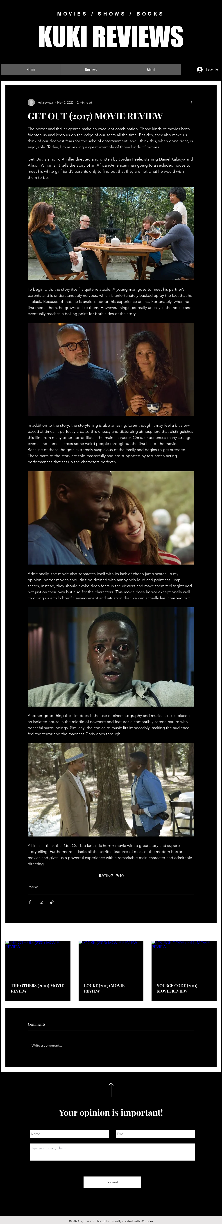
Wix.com (147, 1221)
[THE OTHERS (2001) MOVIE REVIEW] (37, 959)
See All (212, 932)
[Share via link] (52, 902)
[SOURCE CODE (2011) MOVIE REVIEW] (184, 959)
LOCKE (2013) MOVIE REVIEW (104, 988)
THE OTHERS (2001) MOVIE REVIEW (37, 988)
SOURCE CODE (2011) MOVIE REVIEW (177, 988)
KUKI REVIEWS (111, 36)
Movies (33, 887)
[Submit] (112, 1182)
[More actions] (191, 102)
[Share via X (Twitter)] (41, 902)
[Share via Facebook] (30, 902)
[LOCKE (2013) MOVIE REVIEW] (111, 959)
